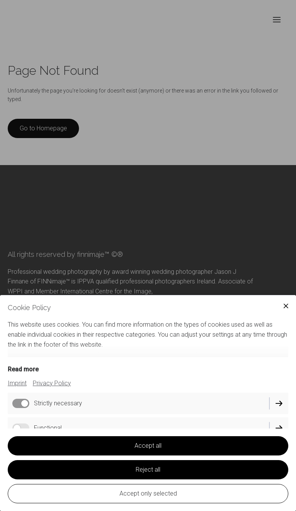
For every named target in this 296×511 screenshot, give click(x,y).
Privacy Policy (52, 383)
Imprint (17, 383)
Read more (23, 369)
